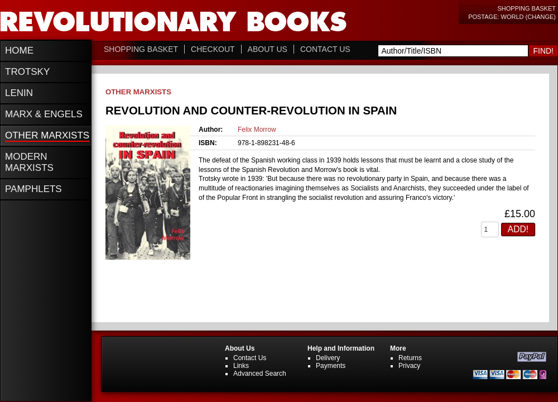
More (398, 348)
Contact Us (325, 49)
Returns (410, 358)
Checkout (213, 49)
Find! (543, 50)
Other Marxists (138, 92)
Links (241, 366)
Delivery (328, 358)
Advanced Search (259, 373)
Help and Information (340, 348)
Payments (330, 366)
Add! (518, 229)
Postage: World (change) (512, 16)
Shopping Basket (526, 8)
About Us (267, 49)
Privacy (409, 366)
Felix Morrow (257, 129)
